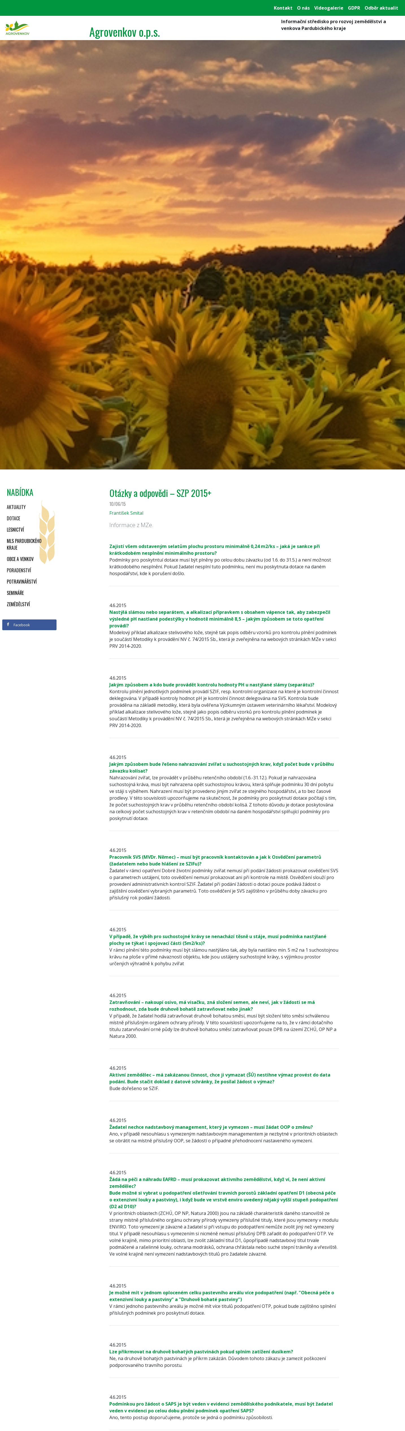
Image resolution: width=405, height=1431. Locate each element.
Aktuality (16, 507)
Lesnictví (15, 529)
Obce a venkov (20, 559)
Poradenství (19, 570)
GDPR (354, 8)
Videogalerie (328, 8)
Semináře (15, 593)
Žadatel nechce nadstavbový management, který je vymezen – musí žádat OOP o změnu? (211, 1127)
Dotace (13, 518)
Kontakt (283, 8)
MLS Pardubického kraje (24, 544)
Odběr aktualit (381, 8)
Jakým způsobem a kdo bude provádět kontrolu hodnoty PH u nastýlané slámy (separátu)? (211, 685)
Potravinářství (22, 581)
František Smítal (126, 513)
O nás (303, 8)
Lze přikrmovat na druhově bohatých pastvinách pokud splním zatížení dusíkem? (201, 1352)
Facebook (18, 624)
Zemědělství (18, 604)
